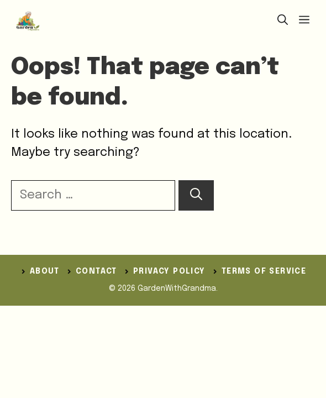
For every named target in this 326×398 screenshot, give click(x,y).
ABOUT (45, 271)
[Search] (196, 195)
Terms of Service (264, 271)
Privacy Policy (169, 271)
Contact (96, 271)
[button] (282, 21)
